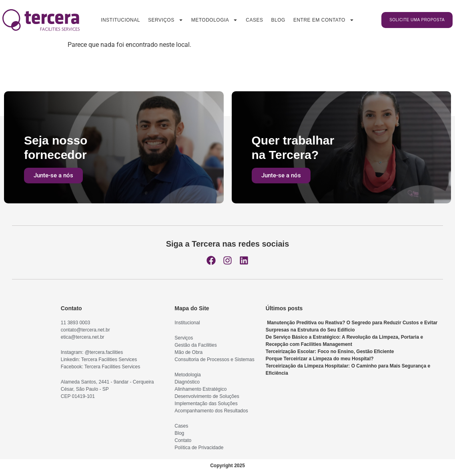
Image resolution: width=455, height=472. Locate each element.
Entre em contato (323, 20)
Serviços (165, 20)
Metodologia (214, 20)
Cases (254, 20)
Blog (278, 20)
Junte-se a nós (53, 175)
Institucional (120, 20)
